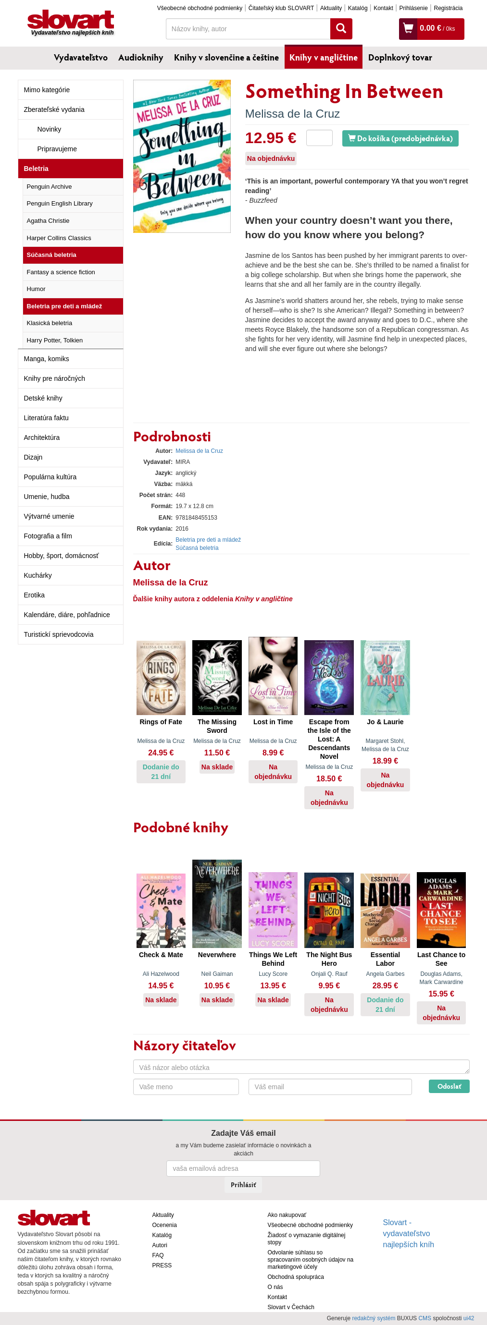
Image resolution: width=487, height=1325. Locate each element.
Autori (159, 1245)
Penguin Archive (49, 186)
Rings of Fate (160, 722)
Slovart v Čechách (291, 1307)
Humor (36, 288)
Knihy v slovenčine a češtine (226, 57)
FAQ (158, 1255)
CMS (424, 1318)
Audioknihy (140, 57)
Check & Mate (161, 955)
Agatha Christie (48, 220)
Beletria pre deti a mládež (64, 306)
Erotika (34, 595)
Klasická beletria (50, 323)
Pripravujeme (57, 149)
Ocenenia (164, 1225)
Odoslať (449, 1086)
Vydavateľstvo (81, 57)
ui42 (469, 1318)
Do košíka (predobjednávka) (400, 138)
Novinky (49, 129)
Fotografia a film (48, 536)
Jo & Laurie (385, 722)
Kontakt (383, 8)
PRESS (162, 1265)
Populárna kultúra (50, 477)
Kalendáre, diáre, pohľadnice (67, 615)
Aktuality (331, 8)
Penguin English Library (60, 203)
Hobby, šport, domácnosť (61, 555)
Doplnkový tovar (400, 57)
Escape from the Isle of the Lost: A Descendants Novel (329, 739)
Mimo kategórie (47, 90)
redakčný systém (373, 1318)
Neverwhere (217, 955)
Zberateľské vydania (54, 109)
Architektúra (42, 437)
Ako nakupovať (287, 1215)
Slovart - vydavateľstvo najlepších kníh (409, 1233)
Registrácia (448, 8)
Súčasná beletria (51, 254)
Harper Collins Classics (59, 238)
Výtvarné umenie (49, 516)
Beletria (36, 168)
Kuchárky (38, 575)
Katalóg (358, 8)
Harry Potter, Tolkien (55, 340)
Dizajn (33, 457)
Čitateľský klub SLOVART (281, 8)
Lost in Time (273, 722)
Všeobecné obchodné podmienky (199, 8)
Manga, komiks (46, 359)
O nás (275, 1287)
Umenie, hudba (47, 496)
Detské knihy (43, 398)
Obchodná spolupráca (296, 1277)
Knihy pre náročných (55, 378)
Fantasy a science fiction (61, 272)
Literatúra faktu (46, 418)
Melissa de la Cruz (292, 113)
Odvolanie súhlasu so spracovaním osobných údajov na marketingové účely (311, 1259)
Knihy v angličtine (323, 57)
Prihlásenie (413, 8)
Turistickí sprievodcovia (59, 634)
